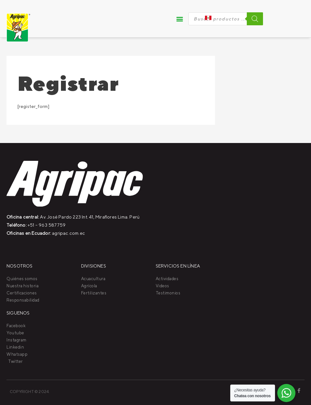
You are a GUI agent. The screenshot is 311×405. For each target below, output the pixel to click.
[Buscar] (255, 18)
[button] (179, 18)
